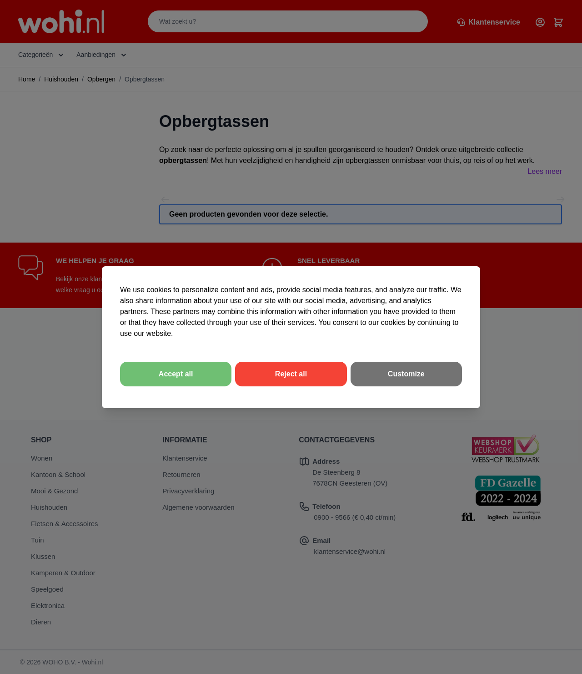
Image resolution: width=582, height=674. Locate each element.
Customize (406, 374)
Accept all (176, 374)
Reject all (291, 374)
